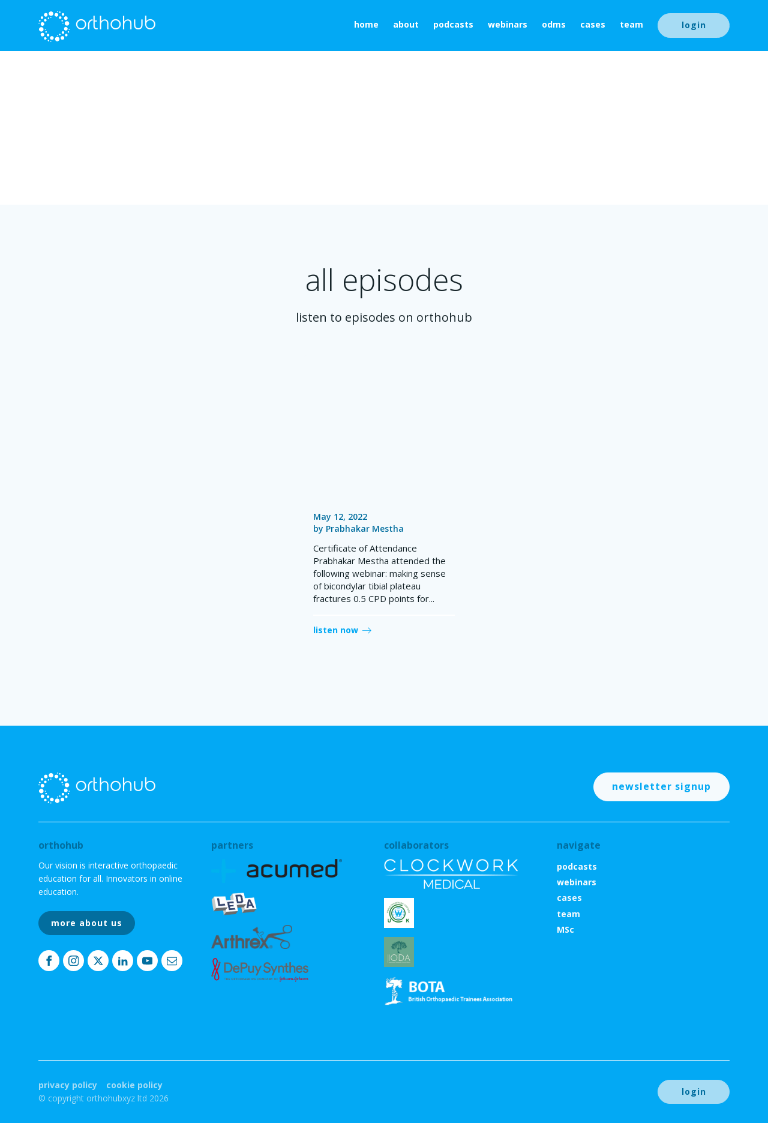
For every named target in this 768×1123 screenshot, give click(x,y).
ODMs (554, 24)
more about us (86, 923)
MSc (565, 929)
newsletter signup (661, 786)
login (694, 25)
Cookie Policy (134, 1085)
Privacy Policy (67, 1085)
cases (592, 24)
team (631, 24)
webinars (507, 24)
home (366, 24)
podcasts (453, 24)
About (406, 24)
